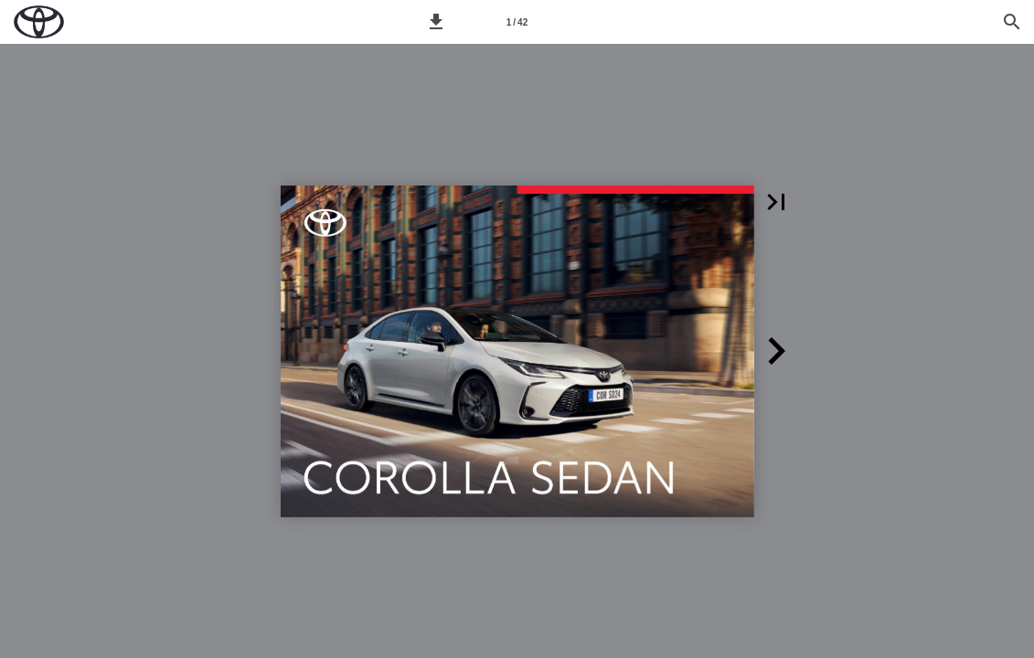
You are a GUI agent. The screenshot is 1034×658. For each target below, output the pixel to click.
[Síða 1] (517, 22)
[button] (436, 22)
